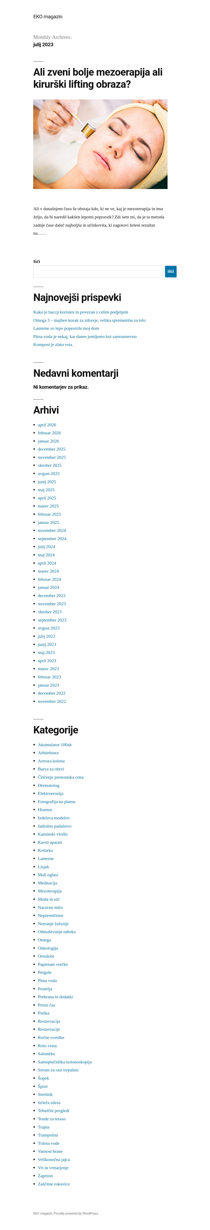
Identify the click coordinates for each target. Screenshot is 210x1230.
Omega (44, 940)
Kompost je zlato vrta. (53, 344)
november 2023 (52, 604)
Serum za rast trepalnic (58, 1070)
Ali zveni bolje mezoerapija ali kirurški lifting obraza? (97, 78)
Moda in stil (48, 899)
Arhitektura (48, 753)
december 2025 (51, 449)
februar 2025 (49, 514)
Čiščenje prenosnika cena (60, 777)
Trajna (43, 1127)
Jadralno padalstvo (54, 826)
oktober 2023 (50, 612)
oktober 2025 (50, 465)
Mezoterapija (50, 891)
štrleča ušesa (49, 1103)
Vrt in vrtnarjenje (53, 1168)
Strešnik (45, 1094)
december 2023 (51, 595)
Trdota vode (48, 1143)
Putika (43, 1013)
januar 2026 (48, 441)
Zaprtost (45, 1176)
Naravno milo (50, 907)
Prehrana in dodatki (55, 997)
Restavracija (49, 1021)
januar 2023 (48, 685)
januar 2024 (48, 587)
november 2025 (52, 457)
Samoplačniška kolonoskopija (65, 1062)
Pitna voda (47, 980)
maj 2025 (46, 490)
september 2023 (52, 620)
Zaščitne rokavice (54, 1184)
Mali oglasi (48, 875)
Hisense (45, 810)
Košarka (45, 850)
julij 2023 (46, 636)
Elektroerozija (50, 793)
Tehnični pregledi (53, 1111)
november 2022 (52, 701)
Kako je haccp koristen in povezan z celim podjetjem (80, 312)
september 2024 (52, 539)
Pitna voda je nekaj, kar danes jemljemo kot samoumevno (85, 336)
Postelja (45, 989)
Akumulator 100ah (55, 745)
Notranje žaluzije (53, 924)
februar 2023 (49, 677)
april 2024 (47, 563)
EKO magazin (47, 17)
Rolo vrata (47, 1046)
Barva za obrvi (51, 769)
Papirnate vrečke (53, 964)
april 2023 (47, 661)
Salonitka (46, 1054)
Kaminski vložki (53, 834)
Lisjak (43, 867)
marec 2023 (48, 669)
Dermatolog (48, 785)
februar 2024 (49, 579)
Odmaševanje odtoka (57, 932)
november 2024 (52, 530)
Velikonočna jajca (54, 1159)
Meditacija (47, 883)
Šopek (43, 1078)
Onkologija (48, 948)
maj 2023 (46, 652)
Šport (43, 1086)
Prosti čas (46, 1005)
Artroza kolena (51, 761)
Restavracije (49, 1029)
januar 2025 (48, 522)
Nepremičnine (50, 915)
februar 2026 (49, 433)
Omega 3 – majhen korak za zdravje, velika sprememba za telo (89, 320)
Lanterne (46, 858)
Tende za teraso (52, 1119)
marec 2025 (48, 506)
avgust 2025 (48, 473)
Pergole (44, 972)
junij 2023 (47, 644)
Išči (36, 261)
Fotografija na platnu (56, 802)
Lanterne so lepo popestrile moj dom (66, 328)
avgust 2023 (48, 628)
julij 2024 (46, 547)
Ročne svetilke (51, 1037)
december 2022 (51, 693)
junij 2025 (47, 482)
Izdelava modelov (54, 818)
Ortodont (46, 956)
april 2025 (47, 498)
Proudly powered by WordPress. (76, 1213)
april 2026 (47, 425)
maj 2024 (46, 555)
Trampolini (48, 1135)
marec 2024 (48, 571)
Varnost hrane (50, 1151)
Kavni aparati (50, 842)
